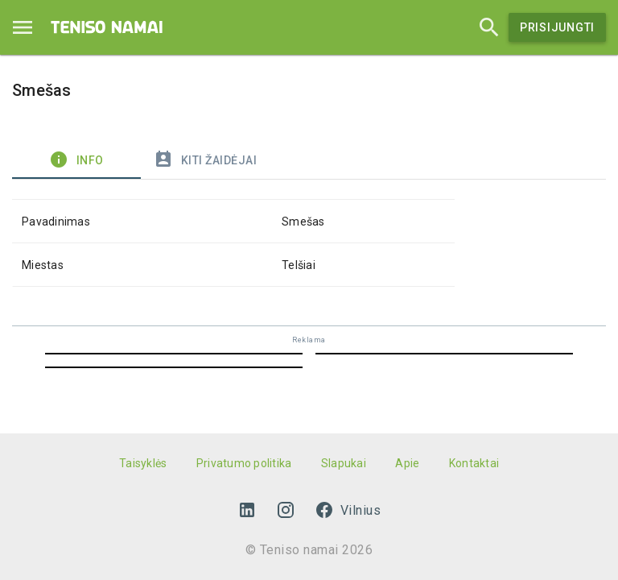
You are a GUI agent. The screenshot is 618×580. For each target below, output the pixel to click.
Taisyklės (143, 463)
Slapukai (343, 463)
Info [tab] (76, 159)
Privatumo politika (244, 463)
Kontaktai (474, 463)
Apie (407, 463)
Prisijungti (557, 27)
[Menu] (22, 27)
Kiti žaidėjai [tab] (205, 159)
